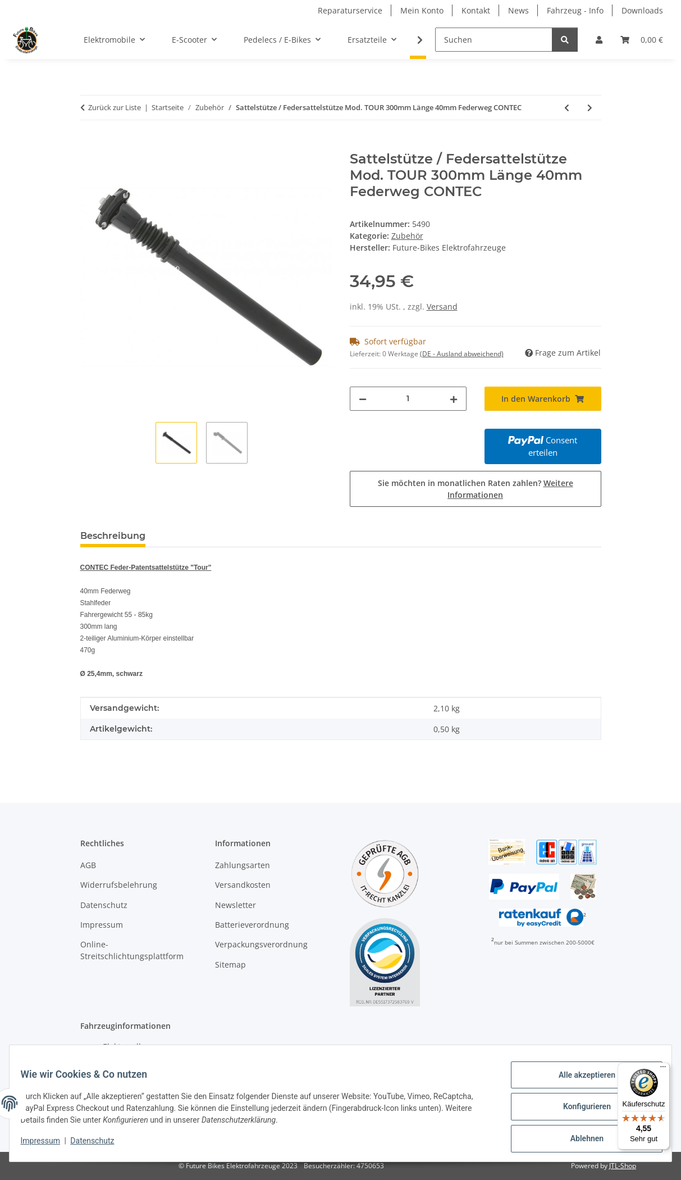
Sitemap (230, 964)
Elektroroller (126, 1046)
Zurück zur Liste (114, 107)
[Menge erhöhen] (453, 398)
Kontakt (475, 10)
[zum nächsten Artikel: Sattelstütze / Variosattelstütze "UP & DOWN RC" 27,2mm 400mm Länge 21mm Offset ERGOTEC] (589, 108)
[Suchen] (493, 40)
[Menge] (408, 398)
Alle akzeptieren (579, 1081)
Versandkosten (243, 884)
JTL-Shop (622, 1165)
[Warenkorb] (641, 39)
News (518, 10)
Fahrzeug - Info (575, 10)
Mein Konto (422, 10)
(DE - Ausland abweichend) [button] (462, 353)
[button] (599, 39)
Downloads (642, 10)
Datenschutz (99, 1145)
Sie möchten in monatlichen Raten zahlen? (475, 489)
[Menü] (663, 1069)
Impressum (47, 1145)
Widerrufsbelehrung (118, 884)
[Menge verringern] (362, 398)
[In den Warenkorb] (89, 145)
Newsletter (235, 905)
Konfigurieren (580, 1110)
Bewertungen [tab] (195, 535)
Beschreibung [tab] (112, 535)
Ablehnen (579, 1140)
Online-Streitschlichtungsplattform (132, 950)
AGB (88, 865)
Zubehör (407, 235)
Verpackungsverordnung (261, 944)
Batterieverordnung (252, 924)
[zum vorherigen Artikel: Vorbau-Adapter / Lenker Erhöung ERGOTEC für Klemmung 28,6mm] (566, 108)
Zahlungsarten (242, 865)
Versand (442, 306)
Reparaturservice (350, 10)
